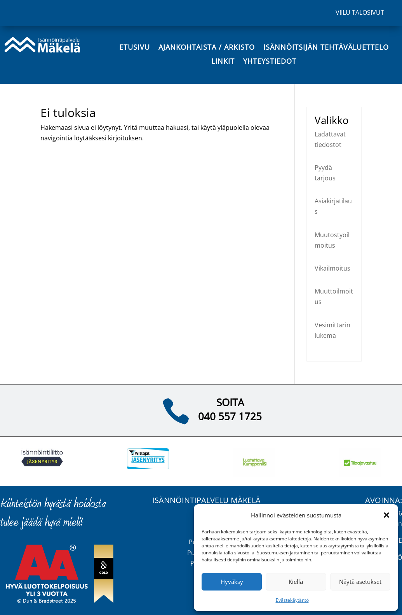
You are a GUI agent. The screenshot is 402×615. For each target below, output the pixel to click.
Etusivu (134, 48)
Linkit (223, 62)
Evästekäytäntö (292, 600)
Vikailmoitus (332, 268)
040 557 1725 (230, 416)
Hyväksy (232, 581)
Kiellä (296, 581)
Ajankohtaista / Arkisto (206, 48)
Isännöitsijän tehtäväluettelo (326, 48)
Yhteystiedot (269, 62)
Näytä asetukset (360, 581)
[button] (386, 515)
